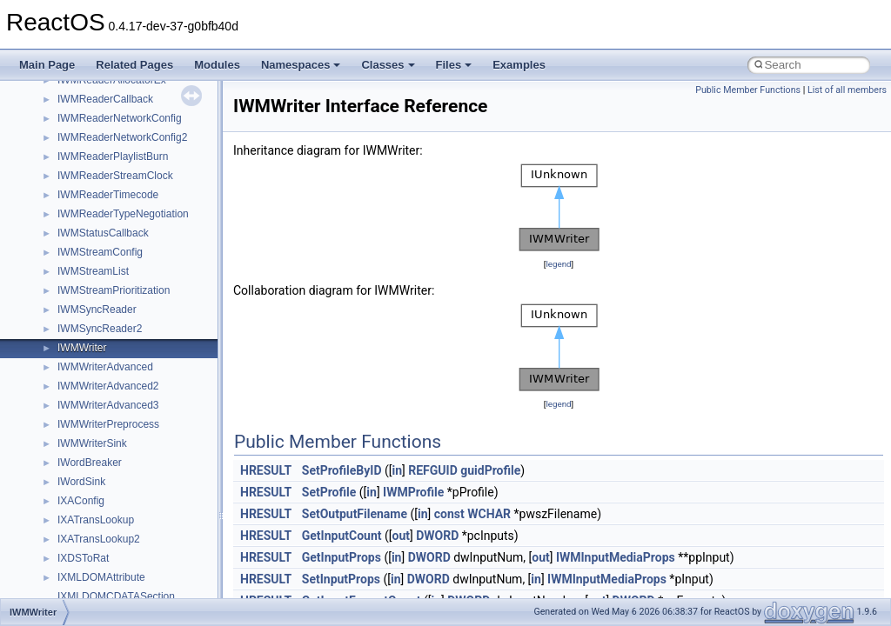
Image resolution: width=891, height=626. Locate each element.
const (449, 514)
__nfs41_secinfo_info (106, 570)
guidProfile (490, 470)
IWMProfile (413, 492)
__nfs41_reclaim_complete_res (130, 398)
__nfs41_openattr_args (110, 111)
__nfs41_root (87, 513)
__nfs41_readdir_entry (109, 322)
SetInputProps (341, 579)
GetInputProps (341, 557)
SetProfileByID (342, 470)
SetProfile (329, 492)
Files (454, 64)
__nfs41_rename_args (109, 456)
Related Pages (134, 64)
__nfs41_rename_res (106, 475)
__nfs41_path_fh (96, 149)
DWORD (437, 536)
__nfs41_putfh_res (100, 188)
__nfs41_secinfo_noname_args (130, 589)
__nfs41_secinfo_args (108, 551)
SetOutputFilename (354, 514)
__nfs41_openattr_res (108, 130)
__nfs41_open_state (104, 92)
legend (558, 264)
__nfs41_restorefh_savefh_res (127, 494)
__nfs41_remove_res (106, 436)
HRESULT (265, 470)
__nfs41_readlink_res (107, 379)
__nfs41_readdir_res (105, 360)
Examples (519, 64)
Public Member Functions (748, 90)
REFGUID (433, 470)
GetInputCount (342, 536)
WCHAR (489, 514)
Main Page (47, 64)
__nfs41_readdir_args (108, 283)
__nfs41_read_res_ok (107, 264)
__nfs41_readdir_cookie (113, 302)
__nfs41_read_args (102, 226)
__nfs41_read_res (99, 245)
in (397, 470)
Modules (217, 64)
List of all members (847, 90)
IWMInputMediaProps (615, 557)
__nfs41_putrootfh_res (109, 207)
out (400, 536)
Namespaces (301, 64)
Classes (387, 64)
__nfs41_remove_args (109, 417)
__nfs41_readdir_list (104, 341)
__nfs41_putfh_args (103, 169)
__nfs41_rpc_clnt (97, 532)
